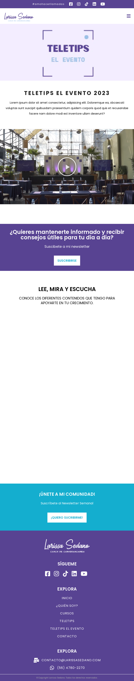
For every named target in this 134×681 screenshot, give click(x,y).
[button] (128, 16)
